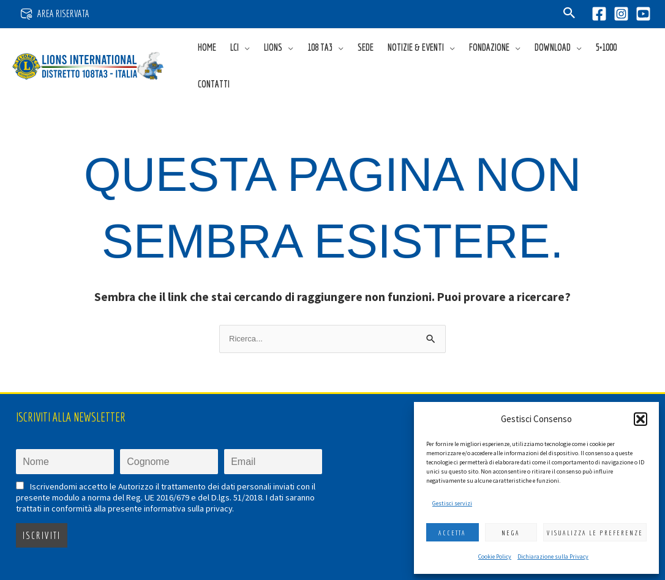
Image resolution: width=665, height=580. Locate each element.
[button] (640, 419)
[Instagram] (621, 13)
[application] (244, 47)
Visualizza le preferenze (595, 533)
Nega (511, 533)
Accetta (452, 533)
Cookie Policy (494, 556)
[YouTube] (643, 13)
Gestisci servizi (452, 503)
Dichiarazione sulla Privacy (552, 556)
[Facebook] (599, 13)
